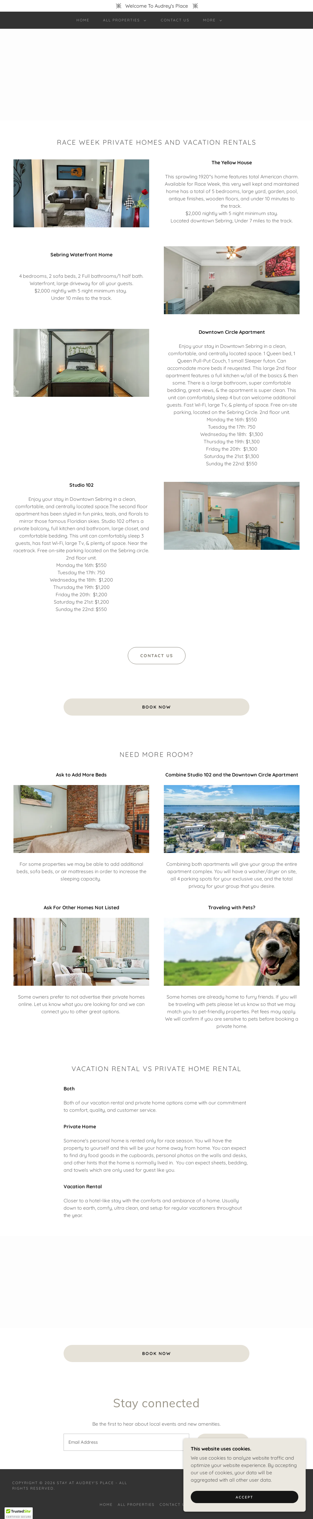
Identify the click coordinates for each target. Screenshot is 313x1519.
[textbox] (126, 1442)
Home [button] (106, 1504)
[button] (123, 20)
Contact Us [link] (175, 20)
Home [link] (83, 20)
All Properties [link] (136, 1504)
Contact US (156, 655)
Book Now (156, 707)
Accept (244, 1497)
